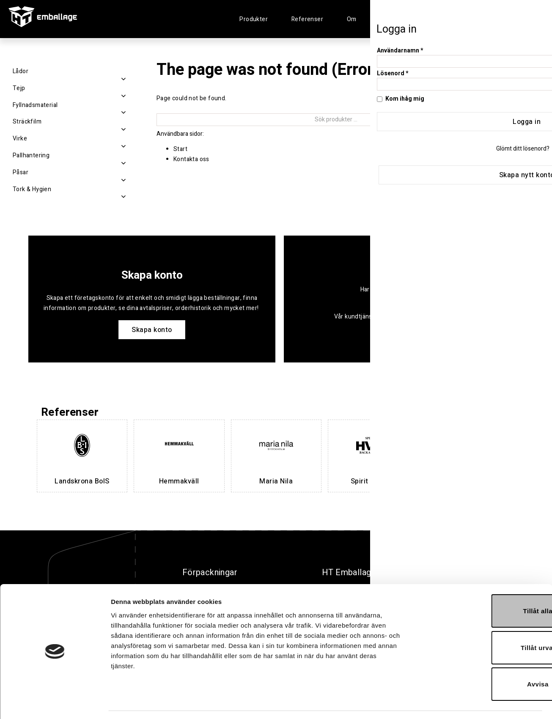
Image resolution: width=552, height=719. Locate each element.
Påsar (20, 172)
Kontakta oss (191, 159)
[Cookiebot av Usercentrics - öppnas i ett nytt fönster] (55, 702)
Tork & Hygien (32, 189)
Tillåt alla (481, 586)
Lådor (20, 71)
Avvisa (481, 659)
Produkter (253, 19)
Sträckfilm (27, 121)
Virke (20, 138)
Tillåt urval (481, 622)
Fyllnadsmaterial (35, 105)
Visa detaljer (459, 702)
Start (180, 149)
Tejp (19, 88)
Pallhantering (31, 155)
